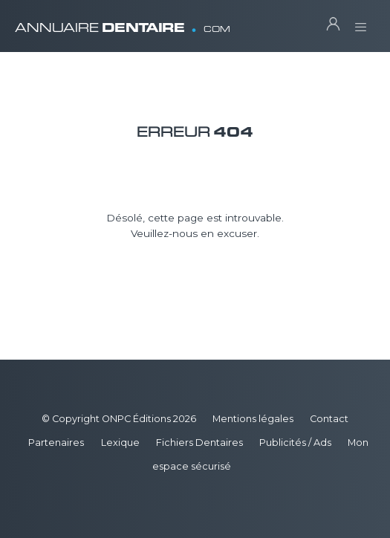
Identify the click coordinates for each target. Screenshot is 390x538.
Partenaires (56, 442)
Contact (329, 418)
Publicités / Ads (295, 442)
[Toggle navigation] (360, 22)
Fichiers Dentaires (199, 442)
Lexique (120, 442)
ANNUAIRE (122, 22)
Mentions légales (252, 418)
